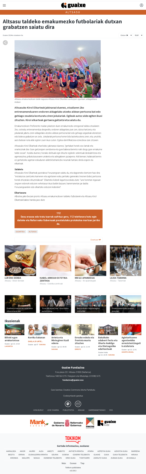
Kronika (14, 458)
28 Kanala (131, 458)
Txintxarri (84, 458)
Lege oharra (53, 410)
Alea (41, 451)
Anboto (61, 451)
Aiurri (32, 451)
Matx (64, 463)
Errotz (78, 349)
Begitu (11, 455)
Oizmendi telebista (53, 458)
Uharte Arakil (128, 352)
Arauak (81, 410)
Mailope (26, 458)
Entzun (124, 35)
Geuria (55, 455)
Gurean (73, 463)
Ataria (91, 451)
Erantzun (96, 239)
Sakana (42, 344)
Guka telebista (120, 455)
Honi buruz (38, 410)
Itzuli (136, 35)
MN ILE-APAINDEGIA (85, 277)
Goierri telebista (81, 455)
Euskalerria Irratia (38, 455)
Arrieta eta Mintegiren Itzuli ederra (60, 340)
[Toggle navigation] (4, 5)
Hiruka (134, 455)
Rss (111, 410)
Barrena (135, 451)
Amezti (50, 451)
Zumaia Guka (117, 458)
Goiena (65, 455)
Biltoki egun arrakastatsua (12, 339)
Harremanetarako (97, 410)
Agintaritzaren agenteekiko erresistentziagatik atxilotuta (131, 341)
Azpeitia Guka (103, 451)
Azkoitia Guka (121, 451)
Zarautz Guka (100, 458)
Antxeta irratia (76, 451)
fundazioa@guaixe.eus (73, 380)
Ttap (82, 463)
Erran (22, 455)
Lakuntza (9, 346)
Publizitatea (68, 410)
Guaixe (97, 455)
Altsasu (73, 12)
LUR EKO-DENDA (13, 277)
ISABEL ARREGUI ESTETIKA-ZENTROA (54, 279)
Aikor (22, 451)
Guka (106, 455)
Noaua (37, 458)
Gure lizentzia (56, 390)
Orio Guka (70, 458)
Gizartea (20, 232)
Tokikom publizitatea (73, 468)
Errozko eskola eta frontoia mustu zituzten (84, 340)
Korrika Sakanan (36, 337)
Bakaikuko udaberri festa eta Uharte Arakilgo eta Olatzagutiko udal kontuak (107, 343)
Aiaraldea (11, 451)
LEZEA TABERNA (118, 277)
